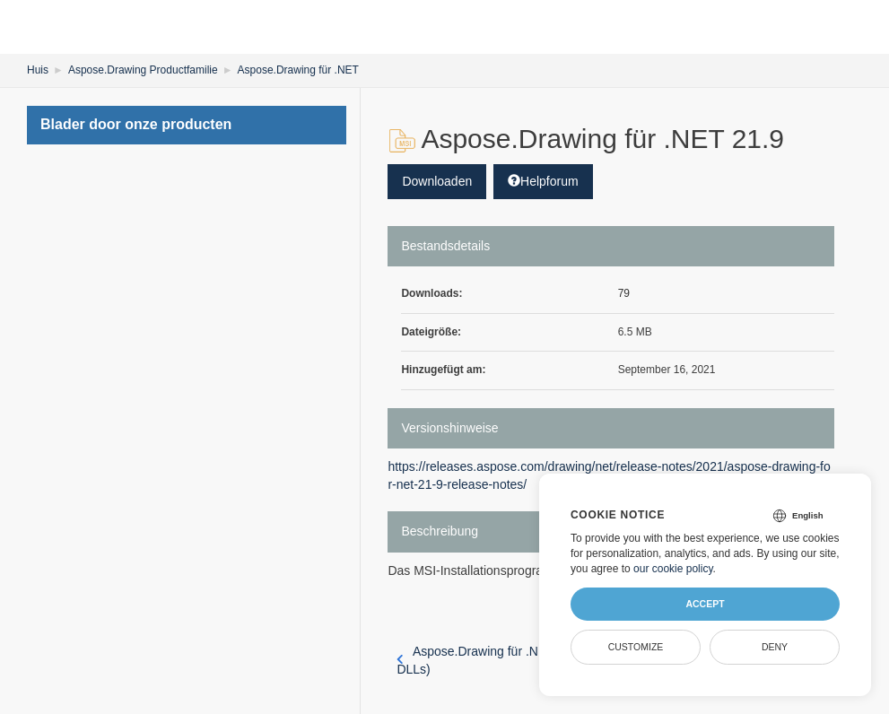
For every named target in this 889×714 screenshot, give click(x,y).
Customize (636, 646)
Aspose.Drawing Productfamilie (143, 70)
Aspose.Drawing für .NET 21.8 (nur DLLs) (502, 660)
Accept (704, 603)
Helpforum (543, 181)
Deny (775, 646)
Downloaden (437, 181)
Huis (37, 70)
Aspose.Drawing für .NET (298, 70)
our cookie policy (673, 568)
